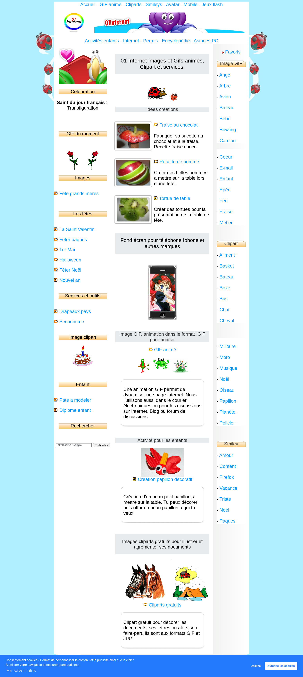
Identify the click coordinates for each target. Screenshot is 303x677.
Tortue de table (174, 198)
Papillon (228, 401)
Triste (225, 499)
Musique (228, 368)
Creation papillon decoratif (165, 479)
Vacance (229, 488)
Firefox (227, 477)
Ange (224, 75)
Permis (150, 40)
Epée (225, 189)
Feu (224, 200)
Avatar (173, 4)
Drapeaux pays (75, 311)
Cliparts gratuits (165, 604)
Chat (225, 309)
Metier (226, 222)
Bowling (228, 129)
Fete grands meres (79, 193)
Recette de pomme (179, 161)
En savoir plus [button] (21, 670)
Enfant (226, 178)
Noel (224, 510)
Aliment (227, 255)
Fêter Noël (70, 270)
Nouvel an (69, 280)
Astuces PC (206, 40)
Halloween (70, 259)
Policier (227, 422)
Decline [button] (256, 665)
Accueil (87, 4)
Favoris (232, 51)
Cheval (227, 320)
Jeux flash (212, 4)
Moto (225, 357)
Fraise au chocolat (178, 125)
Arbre (225, 85)
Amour (226, 455)
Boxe (225, 287)
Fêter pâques (73, 239)
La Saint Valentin (77, 229)
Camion (228, 140)
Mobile (191, 4)
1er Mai (67, 249)
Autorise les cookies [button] (281, 665)
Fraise (226, 211)
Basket (227, 265)
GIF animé (111, 4)
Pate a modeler (75, 400)
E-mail (226, 167)
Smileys (154, 4)
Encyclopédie (176, 40)
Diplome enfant (75, 410)
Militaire (228, 346)
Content (228, 466)
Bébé (225, 118)
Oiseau (227, 390)
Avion (225, 96)
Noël (224, 379)
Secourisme (71, 321)
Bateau (227, 107)
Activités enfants (102, 40)
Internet (131, 40)
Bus (224, 298)
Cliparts (134, 4)
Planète (227, 412)
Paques (227, 521)
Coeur (226, 157)
